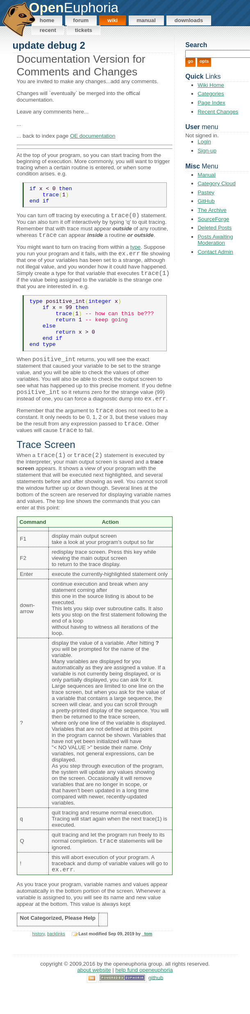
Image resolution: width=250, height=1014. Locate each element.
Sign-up (207, 151)
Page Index (211, 103)
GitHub (206, 201)
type (135, 252)
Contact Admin (215, 252)
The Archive (212, 210)
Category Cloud (217, 183)
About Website (94, 996)
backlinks (56, 959)
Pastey (206, 192)
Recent (48, 30)
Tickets (83, 30)
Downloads (189, 20)
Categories (211, 94)
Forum (81, 20)
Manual (146, 20)
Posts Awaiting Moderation (215, 240)
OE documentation (92, 136)
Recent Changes (218, 112)
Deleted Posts (215, 228)
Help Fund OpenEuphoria (144, 996)
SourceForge (213, 219)
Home (47, 20)
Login (204, 142)
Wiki (112, 20)
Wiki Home (211, 85)
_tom (147, 959)
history (38, 959)
